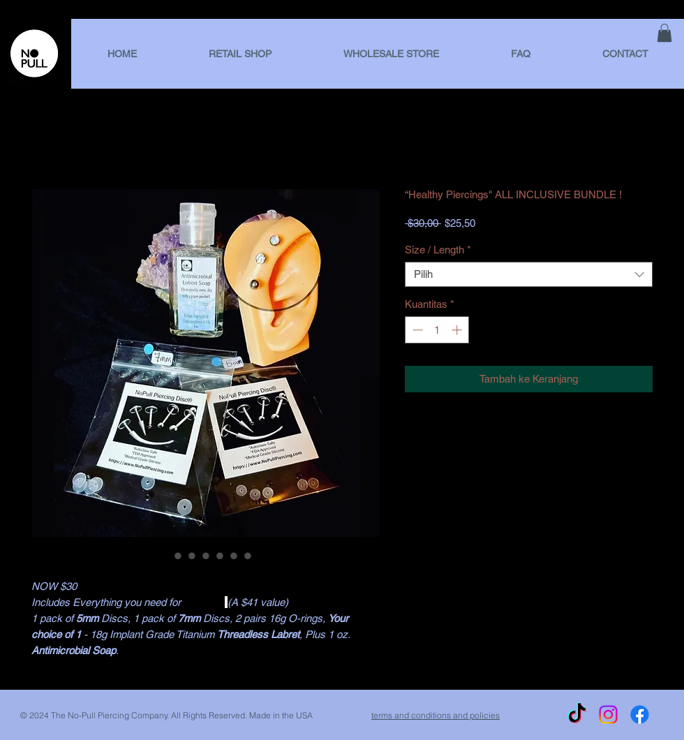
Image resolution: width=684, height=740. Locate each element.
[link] (664, 33)
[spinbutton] (437, 330)
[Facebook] (639, 714)
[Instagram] (608, 714)
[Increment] (458, 330)
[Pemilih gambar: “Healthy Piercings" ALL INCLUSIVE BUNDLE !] (164, 556)
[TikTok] (577, 714)
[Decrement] (416, 330)
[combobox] (529, 274)
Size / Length (438, 250)
